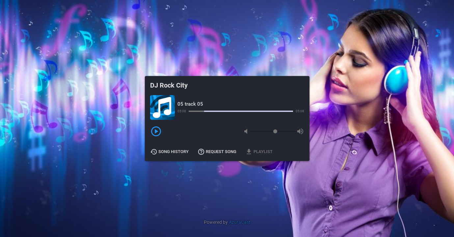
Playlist (259, 151)
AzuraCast (240, 222)
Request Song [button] (217, 151)
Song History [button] (170, 151)
